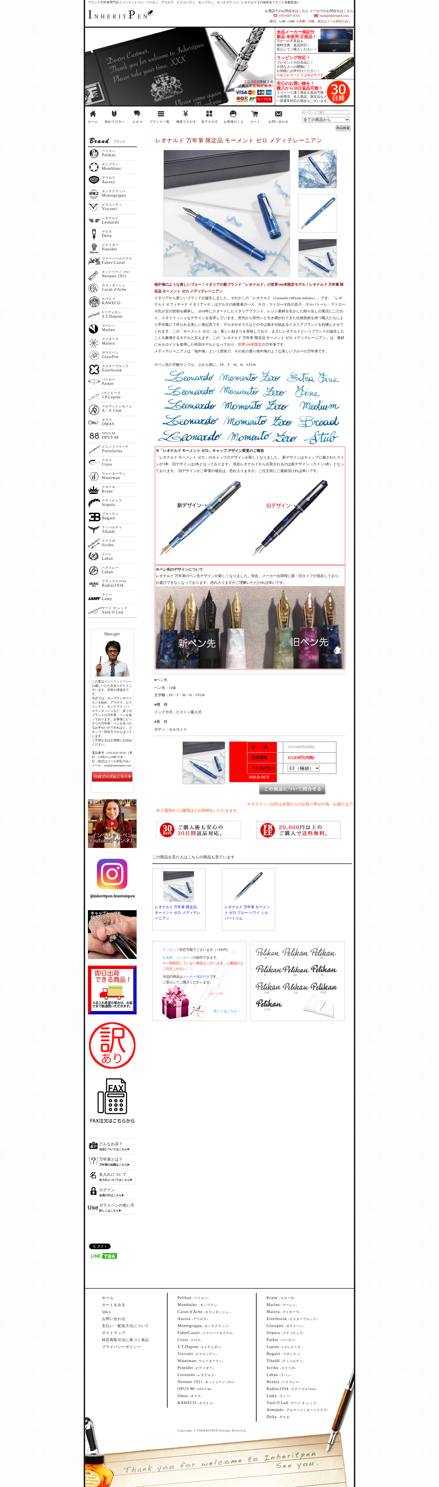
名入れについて (113, 1174)
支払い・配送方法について (125, 1326)
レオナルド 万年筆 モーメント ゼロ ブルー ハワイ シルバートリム (247, 912)
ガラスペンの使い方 (116, 1205)
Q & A (137, 121)
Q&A (106, 1312)
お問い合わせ (278, 121)
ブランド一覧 (160, 121)
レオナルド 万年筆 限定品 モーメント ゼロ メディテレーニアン (177, 912)
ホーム (93, 121)
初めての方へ (115, 121)
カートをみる (113, 1305)
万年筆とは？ (111, 1159)
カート (255, 121)
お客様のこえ (234, 121)
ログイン (107, 1190)
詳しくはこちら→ (227, 1011)
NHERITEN (119, 16)
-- (193, 1298)
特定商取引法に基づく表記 (125, 1340)
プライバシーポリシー (121, 1347)
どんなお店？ (111, 1144)
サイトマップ (113, 1333)
